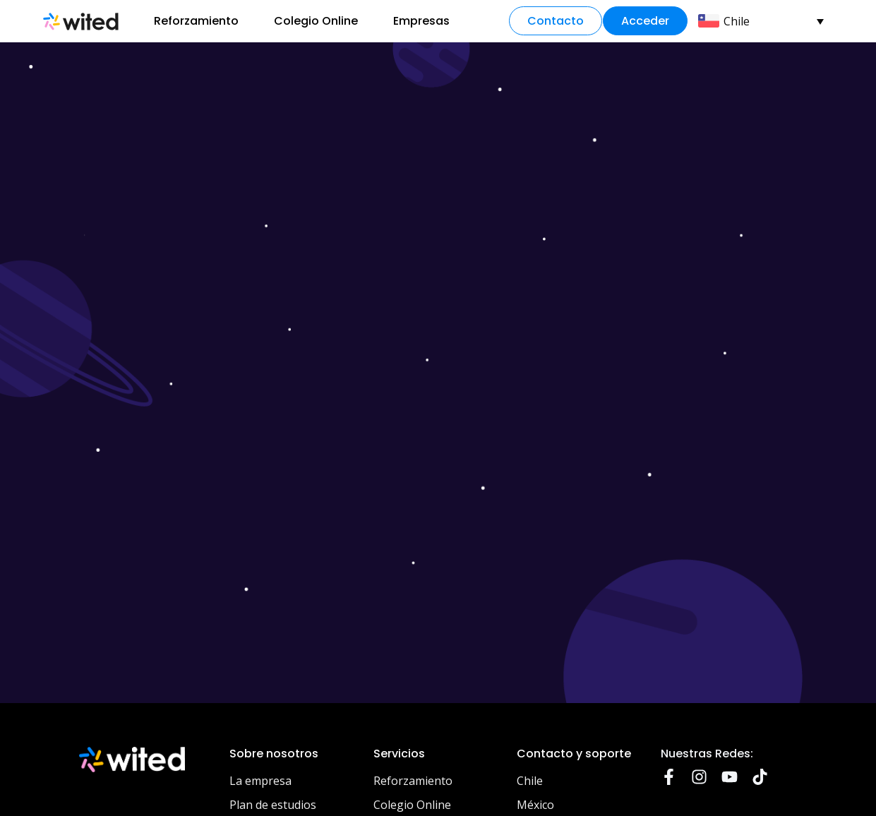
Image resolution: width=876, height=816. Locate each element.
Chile (530, 780)
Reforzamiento (196, 21)
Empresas (421, 21)
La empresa (260, 780)
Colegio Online (316, 21)
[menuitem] (761, 21)
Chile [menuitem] (737, 21)
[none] (765, 21)
